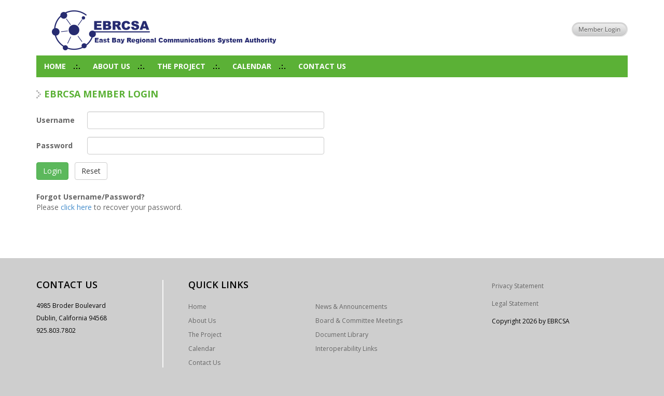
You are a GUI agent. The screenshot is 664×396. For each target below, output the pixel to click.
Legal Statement (515, 303)
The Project (181, 66)
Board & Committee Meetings (359, 320)
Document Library (341, 334)
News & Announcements (351, 306)
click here (76, 207)
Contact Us (322, 66)
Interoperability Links (346, 348)
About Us (111, 66)
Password (54, 145)
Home (55, 66)
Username (55, 120)
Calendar (251, 66)
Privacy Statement (518, 285)
